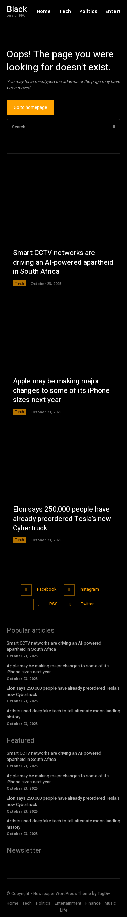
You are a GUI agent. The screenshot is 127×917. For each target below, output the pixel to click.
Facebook (46, 589)
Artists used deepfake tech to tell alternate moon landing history (63, 713)
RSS (53, 604)
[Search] (114, 126)
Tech (19, 283)
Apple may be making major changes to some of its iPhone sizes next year (61, 390)
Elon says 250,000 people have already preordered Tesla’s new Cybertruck (62, 518)
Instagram (89, 589)
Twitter (87, 604)
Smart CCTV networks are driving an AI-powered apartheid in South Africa (63, 262)
